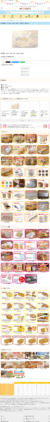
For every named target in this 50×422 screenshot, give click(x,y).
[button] (1, 8)
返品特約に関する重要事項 (7, 64)
